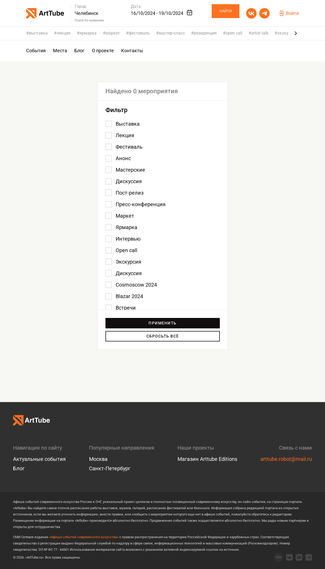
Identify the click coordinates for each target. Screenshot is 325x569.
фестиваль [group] (139, 33)
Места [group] (60, 50)
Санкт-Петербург (109, 468)
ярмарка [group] (88, 33)
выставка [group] (38, 33)
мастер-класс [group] (172, 33)
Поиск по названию (89, 20)
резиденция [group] (205, 33)
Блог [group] (79, 50)
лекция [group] (63, 33)
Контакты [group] (132, 50)
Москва (98, 459)
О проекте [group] (103, 50)
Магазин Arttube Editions (207, 459)
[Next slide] (296, 33)
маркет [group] (112, 33)
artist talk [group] (259, 33)
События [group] (36, 50)
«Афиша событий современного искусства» (84, 537)
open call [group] (234, 33)
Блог (19, 468)
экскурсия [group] (287, 33)
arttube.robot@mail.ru (286, 459)
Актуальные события (39, 459)
